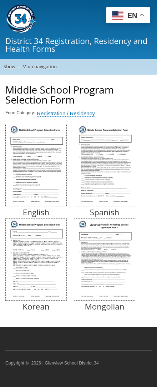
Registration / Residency (66, 113)
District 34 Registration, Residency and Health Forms (76, 44)
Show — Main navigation (30, 66)
